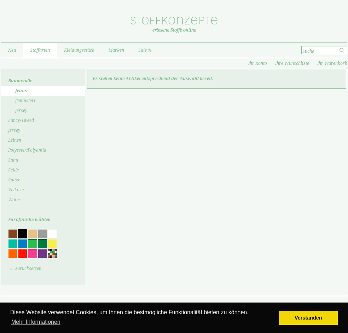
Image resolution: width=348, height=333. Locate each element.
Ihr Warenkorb (332, 63)
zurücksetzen (28, 268)
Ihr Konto (257, 63)
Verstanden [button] (308, 318)
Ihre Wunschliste (292, 63)
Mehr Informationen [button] (35, 322)
